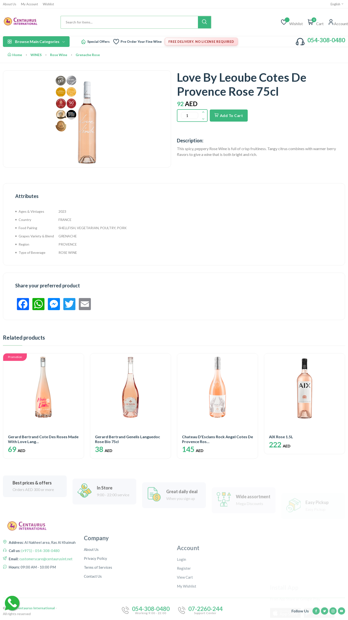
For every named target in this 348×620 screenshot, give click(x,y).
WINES (36, 55)
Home (15, 55)
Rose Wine (58, 55)
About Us (9, 4)
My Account (29, 4)
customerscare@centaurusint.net (45, 578)
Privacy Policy (95, 595)
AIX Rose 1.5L (281, 436)
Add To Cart (229, 115)
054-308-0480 (326, 40)
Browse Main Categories (36, 41)
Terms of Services (98, 604)
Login (181, 597)
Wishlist (48, 4)
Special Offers (98, 42)
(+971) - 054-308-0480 (40, 570)
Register (184, 606)
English (337, 4)
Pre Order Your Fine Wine (141, 42)
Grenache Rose (88, 55)
